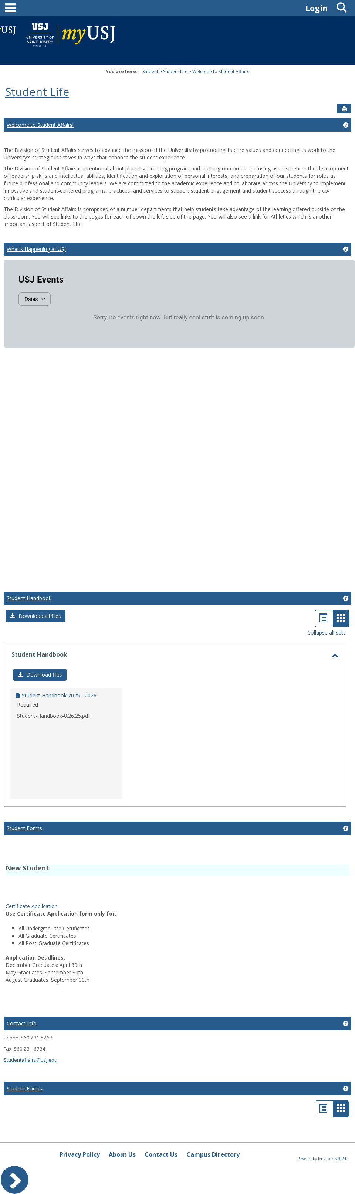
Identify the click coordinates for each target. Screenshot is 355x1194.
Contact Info (22, 1023)
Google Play (71, 890)
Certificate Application (32, 906)
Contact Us (161, 1154)
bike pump (337, 890)
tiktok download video (132, 882)
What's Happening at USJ (36, 249)
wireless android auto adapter (41, 897)
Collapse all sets (326, 632)
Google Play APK (108, 890)
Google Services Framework (297, 882)
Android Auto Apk (181, 882)
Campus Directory (213, 1154)
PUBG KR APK (146, 890)
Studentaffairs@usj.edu (30, 1059)
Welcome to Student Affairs (220, 71)
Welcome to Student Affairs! (40, 124)
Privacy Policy (80, 1154)
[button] (35, 616)
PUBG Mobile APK (258, 890)
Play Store (43, 890)
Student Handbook (29, 598)
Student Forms (24, 828)
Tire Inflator (92, 897)
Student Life (175, 71)
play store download (30, 882)
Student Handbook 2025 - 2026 (59, 695)
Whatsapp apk (217, 890)
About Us (122, 1154)
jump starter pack (302, 890)
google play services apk (233, 882)
